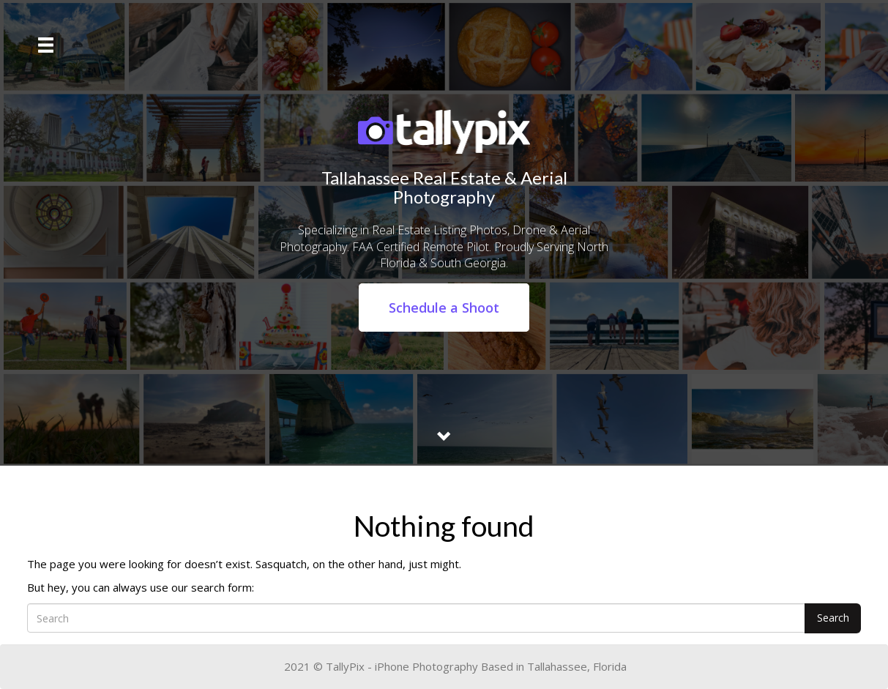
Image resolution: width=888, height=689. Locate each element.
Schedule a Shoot (444, 307)
